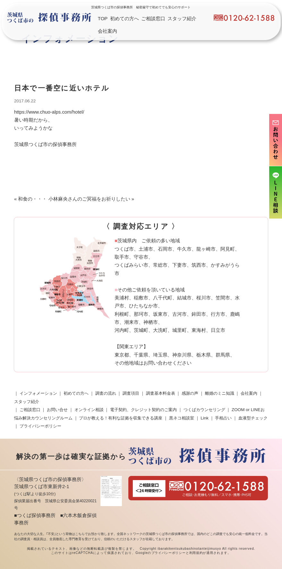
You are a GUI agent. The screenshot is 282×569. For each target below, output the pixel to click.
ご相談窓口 (153, 19)
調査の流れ (105, 393)
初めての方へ (124, 19)
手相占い (223, 418)
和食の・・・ (32, 199)
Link (205, 418)
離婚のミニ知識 (219, 393)
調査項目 (131, 393)
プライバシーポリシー (40, 426)
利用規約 (196, 553)
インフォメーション (38, 393)
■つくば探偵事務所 (35, 515)
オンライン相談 (89, 409)
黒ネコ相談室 (181, 418)
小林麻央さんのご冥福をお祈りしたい (89, 199)
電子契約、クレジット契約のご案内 (143, 409)
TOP (102, 19)
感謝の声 (190, 393)
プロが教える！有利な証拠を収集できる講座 (120, 418)
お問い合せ (57, 409)
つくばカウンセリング (204, 409)
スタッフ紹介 (181, 19)
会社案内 (107, 34)
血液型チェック (253, 418)
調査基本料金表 (160, 393)
